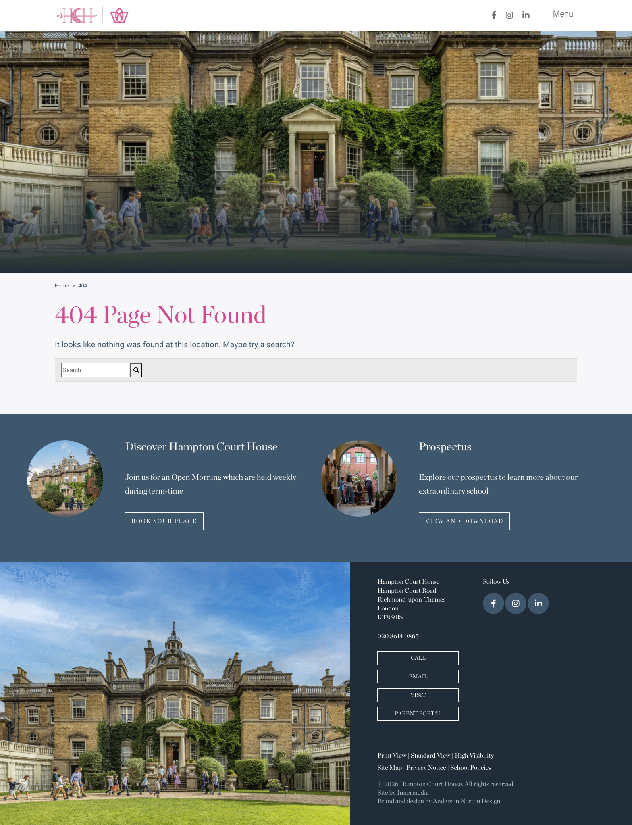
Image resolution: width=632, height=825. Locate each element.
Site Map (389, 768)
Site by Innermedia (403, 793)
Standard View (430, 756)
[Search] (95, 370)
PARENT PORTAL (418, 714)
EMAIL (418, 676)
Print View (391, 756)
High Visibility (474, 756)
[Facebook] (494, 15)
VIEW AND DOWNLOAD (464, 521)
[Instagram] (509, 15)
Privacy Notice (426, 768)
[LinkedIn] (526, 15)
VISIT (418, 695)
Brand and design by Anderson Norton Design (438, 801)
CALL (418, 658)
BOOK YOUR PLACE (164, 521)
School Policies (470, 768)
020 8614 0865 (398, 636)
